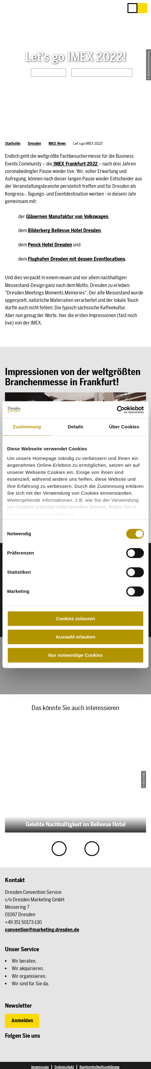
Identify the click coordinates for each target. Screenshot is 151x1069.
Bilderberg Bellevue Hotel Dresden (64, 230)
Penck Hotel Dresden (50, 245)
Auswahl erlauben (75, 636)
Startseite (12, 143)
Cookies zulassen (75, 618)
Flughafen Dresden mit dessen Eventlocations (76, 259)
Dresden (34, 143)
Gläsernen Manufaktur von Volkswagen (67, 216)
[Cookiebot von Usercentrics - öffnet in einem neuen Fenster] (117, 410)
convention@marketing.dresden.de (42, 930)
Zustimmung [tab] (27, 426)
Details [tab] (75, 426)
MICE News (57, 143)
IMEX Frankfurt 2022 (75, 164)
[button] (142, 8)
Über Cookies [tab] (124, 426)
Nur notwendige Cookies (75, 655)
